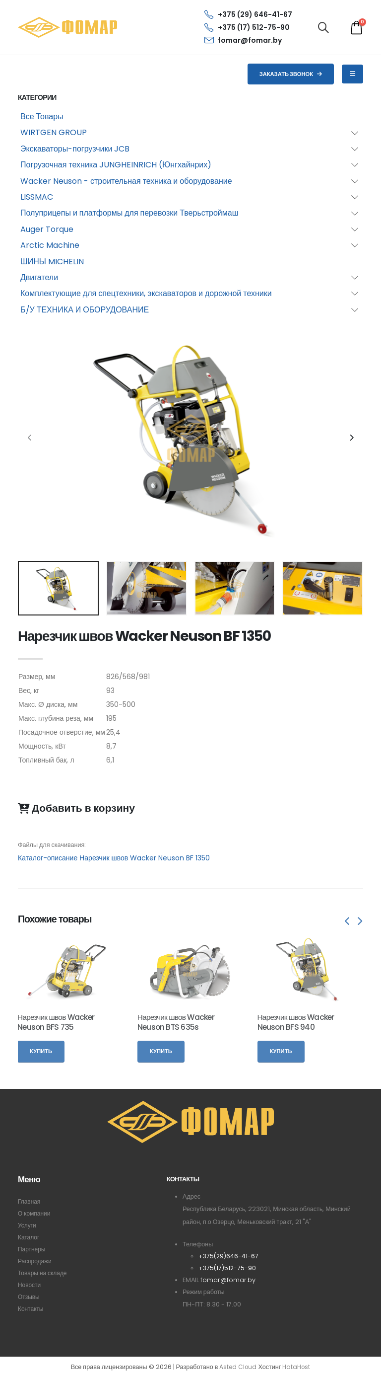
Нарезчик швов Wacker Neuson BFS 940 (295, 1022)
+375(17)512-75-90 (227, 1268)
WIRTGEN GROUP (53, 132)
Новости (30, 1285)
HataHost (297, 1367)
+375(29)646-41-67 (229, 1256)
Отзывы (29, 1297)
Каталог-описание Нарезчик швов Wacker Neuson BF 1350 (114, 858)
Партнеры (32, 1249)
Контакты (31, 1308)
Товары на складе (43, 1273)
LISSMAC (36, 197)
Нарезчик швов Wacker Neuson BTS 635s (175, 1022)
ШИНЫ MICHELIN (52, 261)
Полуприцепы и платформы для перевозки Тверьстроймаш (129, 213)
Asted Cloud (236, 1367)
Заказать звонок (290, 74)
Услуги (27, 1225)
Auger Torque (46, 229)
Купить (41, 1051)
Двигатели (39, 277)
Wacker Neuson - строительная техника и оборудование (126, 181)
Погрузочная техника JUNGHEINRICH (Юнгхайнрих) (115, 164)
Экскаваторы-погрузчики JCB (74, 148)
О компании (35, 1213)
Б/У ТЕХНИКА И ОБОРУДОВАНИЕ (84, 309)
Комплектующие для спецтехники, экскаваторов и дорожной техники (146, 293)
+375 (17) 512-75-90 (247, 27)
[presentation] (30, 438)
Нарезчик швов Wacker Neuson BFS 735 (55, 1022)
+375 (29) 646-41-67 (248, 14)
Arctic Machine (49, 245)
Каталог (29, 1237)
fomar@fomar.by (243, 40)
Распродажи (36, 1261)
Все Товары (42, 116)
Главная (30, 1201)
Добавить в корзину (76, 808)
